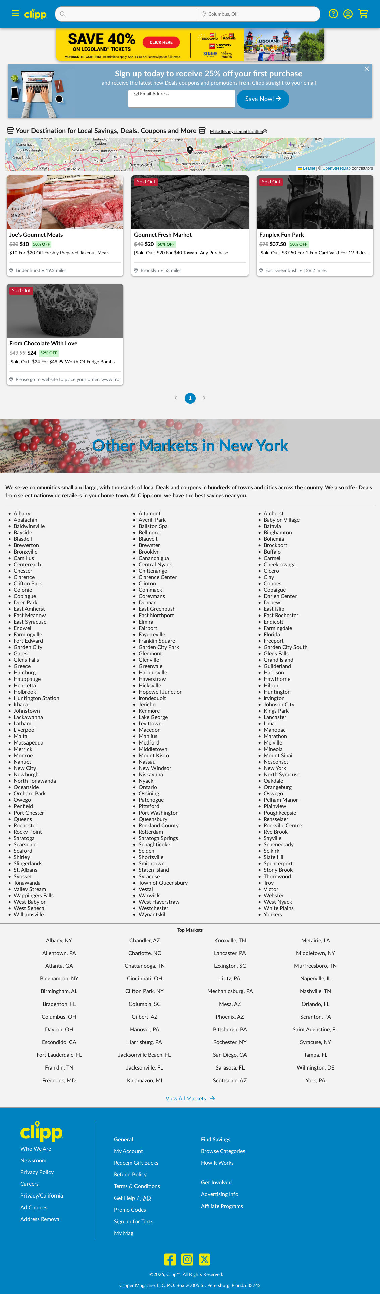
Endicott (270, 622)
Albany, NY (59, 940)
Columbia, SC (145, 1004)
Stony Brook (275, 870)
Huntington (274, 692)
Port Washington (156, 813)
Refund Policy (130, 1174)
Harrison (271, 672)
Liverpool (22, 730)
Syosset (20, 876)
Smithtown (149, 863)
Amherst (271, 513)
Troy (266, 883)
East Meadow (27, 615)
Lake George (150, 717)
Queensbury (150, 819)
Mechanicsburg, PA (230, 991)
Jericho (144, 704)
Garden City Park (156, 647)
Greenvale (147, 666)
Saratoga (21, 838)
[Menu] (15, 14)
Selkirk (268, 851)
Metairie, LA (315, 940)
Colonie (20, 590)
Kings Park (273, 711)
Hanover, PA (144, 1029)
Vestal (143, 889)
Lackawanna (25, 717)
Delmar (144, 602)
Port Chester (26, 813)
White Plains (276, 908)
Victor (268, 889)
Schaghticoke (151, 844)
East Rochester (278, 615)
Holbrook (22, 692)
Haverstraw (149, 679)
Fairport (145, 628)
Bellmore (146, 532)
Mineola (270, 749)
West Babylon (27, 902)
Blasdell (20, 539)
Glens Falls (273, 653)
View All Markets (190, 1098)
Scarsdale (22, 844)
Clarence (21, 577)
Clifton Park (25, 583)
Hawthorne (274, 679)
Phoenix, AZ (230, 1017)
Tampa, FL (315, 1055)
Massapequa (25, 743)
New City (22, 768)
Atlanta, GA (59, 966)
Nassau (144, 762)
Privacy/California (41, 1196)
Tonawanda (24, 883)
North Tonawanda (32, 781)
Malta (18, 736)
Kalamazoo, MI (144, 1080)
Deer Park (22, 602)
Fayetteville (149, 634)
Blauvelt (145, 539)
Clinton (144, 583)
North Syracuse (279, 774)
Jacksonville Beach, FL (144, 1055)
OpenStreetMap (336, 168)
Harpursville (150, 672)
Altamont (147, 513)
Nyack (143, 781)
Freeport (271, 641)
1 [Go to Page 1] (190, 398)
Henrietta (22, 685)
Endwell (20, 628)
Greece (19, 666)
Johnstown (24, 711)
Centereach (24, 564)
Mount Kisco (151, 755)
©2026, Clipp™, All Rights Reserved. (186, 1274)
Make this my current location (238, 131)
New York (272, 768)
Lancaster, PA (230, 953)
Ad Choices (33, 1207)
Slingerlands (25, 863)
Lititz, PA (229, 978)
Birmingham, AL (59, 991)
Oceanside (23, 787)
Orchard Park (27, 793)
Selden (143, 851)
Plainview (272, 806)
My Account (128, 1151)
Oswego (270, 793)
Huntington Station (33, 698)
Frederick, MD (59, 1080)
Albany (19, 513)
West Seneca (26, 908)
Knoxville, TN (230, 940)
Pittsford (146, 806)
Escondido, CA (59, 1042)
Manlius (145, 736)
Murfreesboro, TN (315, 966)
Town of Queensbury (160, 883)
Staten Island (151, 870)
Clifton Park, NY (144, 991)
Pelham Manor (278, 800)
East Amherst (26, 609)
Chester (20, 571)
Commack (147, 590)
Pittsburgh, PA (230, 1029)
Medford (146, 743)
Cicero (268, 571)
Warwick (146, 895)
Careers (29, 1184)
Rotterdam (148, 832)
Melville (270, 743)
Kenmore (146, 711)
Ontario (145, 787)
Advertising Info (219, 1194)
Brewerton (23, 545)
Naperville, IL (315, 978)
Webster (271, 895)
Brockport (272, 545)
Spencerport (275, 863)
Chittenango (150, 571)
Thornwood (274, 876)
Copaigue (272, 590)
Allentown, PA (59, 953)
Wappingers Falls (31, 895)
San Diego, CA (230, 1055)
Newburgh (23, 774)
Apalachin (22, 520)
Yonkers (270, 914)
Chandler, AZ (144, 940)
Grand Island (275, 660)
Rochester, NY (230, 1042)
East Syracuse (27, 622)
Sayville (269, 838)
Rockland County (156, 825)
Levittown (147, 723)
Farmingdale (275, 628)
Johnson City (276, 704)
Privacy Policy (37, 1172)
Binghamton (275, 532)
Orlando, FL (315, 1004)
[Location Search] (258, 15)
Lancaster (272, 717)
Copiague (22, 596)
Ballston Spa (150, 526)
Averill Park (149, 520)
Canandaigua (151, 558)
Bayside (20, 532)
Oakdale (270, 781)
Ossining (146, 793)
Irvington (271, 698)
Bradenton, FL (59, 1004)
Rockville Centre (280, 825)
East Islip (271, 609)
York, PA (315, 1080)
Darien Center (277, 596)
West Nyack (275, 902)
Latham (19, 723)
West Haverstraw (156, 902)
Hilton (268, 685)
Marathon (272, 736)
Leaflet (306, 168)
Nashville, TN (315, 991)
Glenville (146, 660)
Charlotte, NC (144, 953)
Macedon (147, 730)
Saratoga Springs (155, 838)
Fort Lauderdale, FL (59, 1055)
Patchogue (148, 800)
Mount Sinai (275, 755)
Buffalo (269, 552)
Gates (18, 653)
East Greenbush (154, 609)
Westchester (150, 908)
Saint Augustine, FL (315, 1029)
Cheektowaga (277, 564)
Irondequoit (149, 698)
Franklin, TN (59, 1068)
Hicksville (147, 685)
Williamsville (26, 914)
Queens (20, 819)
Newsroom (33, 1160)
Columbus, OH (59, 1017)
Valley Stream (27, 889)
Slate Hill (271, 857)
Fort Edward (25, 641)
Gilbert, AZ (145, 1017)
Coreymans (149, 596)
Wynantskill (150, 914)
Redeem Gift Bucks (136, 1163)
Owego (19, 800)
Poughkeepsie (277, 813)
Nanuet (19, 762)
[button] (125, 14)
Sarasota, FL (230, 1068)
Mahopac (272, 730)
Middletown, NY (315, 953)
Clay (266, 577)
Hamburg (22, 672)
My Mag (123, 1233)
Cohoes (269, 583)
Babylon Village (279, 520)
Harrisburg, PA (144, 1042)
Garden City (25, 647)
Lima (266, 723)
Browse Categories (223, 1151)
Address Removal (40, 1219)
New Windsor (152, 768)
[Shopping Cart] (363, 13)
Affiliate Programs (222, 1206)
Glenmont (147, 653)
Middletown (150, 749)
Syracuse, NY (315, 1042)
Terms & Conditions (137, 1186)
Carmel (269, 558)
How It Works (217, 1163)
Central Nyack (152, 564)
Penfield (20, 806)
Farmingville (25, 634)
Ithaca (18, 704)
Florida (269, 634)
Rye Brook (273, 832)
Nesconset (273, 762)
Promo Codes (130, 1210)
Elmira (143, 622)
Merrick (20, 749)
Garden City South (283, 647)
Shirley (19, 857)
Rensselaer (273, 819)
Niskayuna (148, 774)
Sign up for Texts (133, 1221)
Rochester (22, 825)
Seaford (20, 851)
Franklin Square (154, 641)
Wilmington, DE (315, 1068)
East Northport (153, 615)
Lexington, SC (230, 966)
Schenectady (276, 844)
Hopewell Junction (158, 692)
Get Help (124, 1198)
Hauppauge (24, 679)
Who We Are (35, 1149)
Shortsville (148, 857)
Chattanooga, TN (145, 966)
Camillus (21, 558)
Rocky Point (25, 832)
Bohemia (271, 539)
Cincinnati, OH (144, 978)
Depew (269, 602)
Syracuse (146, 876)
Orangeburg (275, 787)
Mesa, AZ (230, 1004)
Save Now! (263, 98)
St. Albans (22, 870)
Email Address (151, 93)
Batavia (269, 526)
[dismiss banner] (366, 69)
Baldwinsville (26, 526)
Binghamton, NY (59, 978)
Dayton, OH (59, 1029)
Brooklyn (146, 552)
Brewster (146, 545)
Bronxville (22, 552)
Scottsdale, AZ (230, 1080)
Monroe (20, 755)
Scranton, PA (315, 1017)
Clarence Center (155, 577)
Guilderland (274, 666)
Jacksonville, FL (144, 1068)
